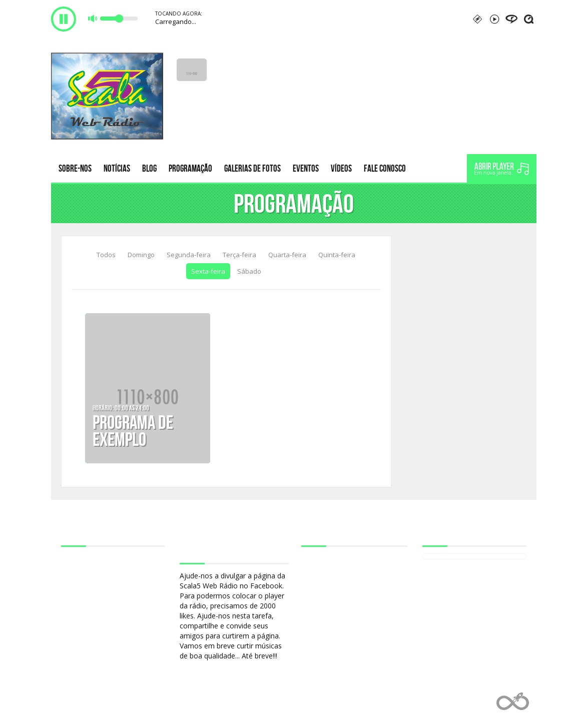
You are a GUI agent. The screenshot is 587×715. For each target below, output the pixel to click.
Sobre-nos (75, 168)
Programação (190, 168)
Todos (106, 254)
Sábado (249, 271)
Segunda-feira (189, 254)
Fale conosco (385, 168)
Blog (149, 168)
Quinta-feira (336, 254)
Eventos (306, 168)
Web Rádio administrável (512, 701)
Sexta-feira (208, 271)
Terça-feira (239, 254)
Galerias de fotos (252, 168)
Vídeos (341, 168)
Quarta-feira (287, 254)
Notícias (117, 168)
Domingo (141, 254)
